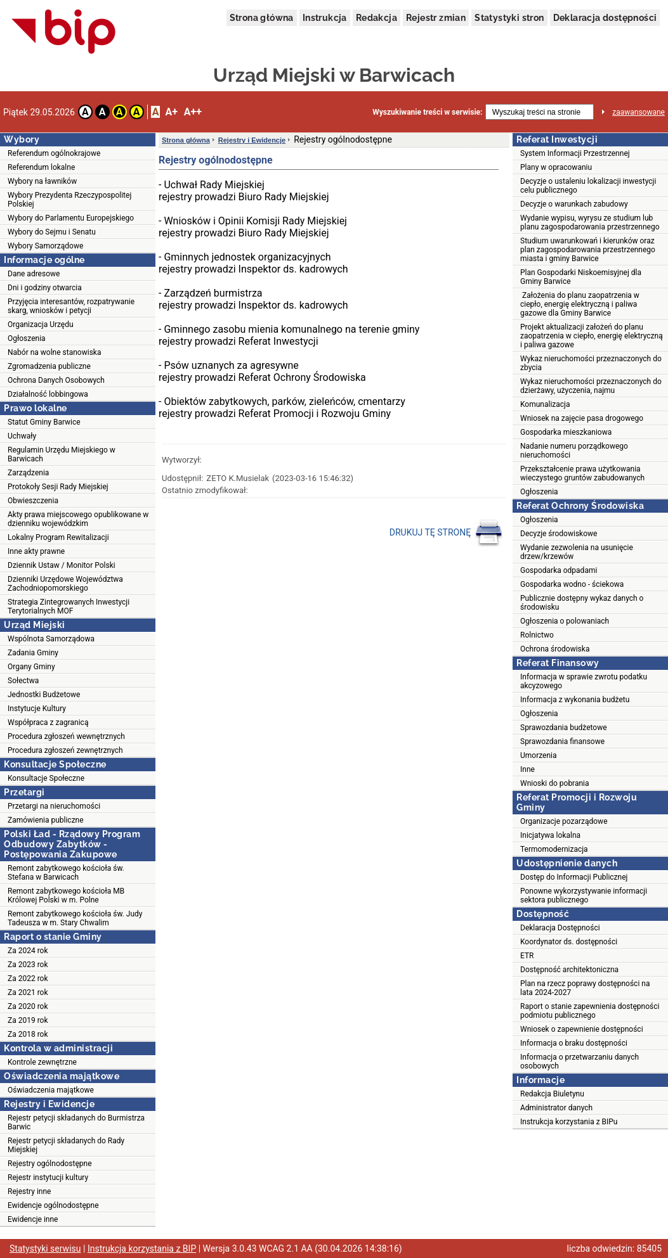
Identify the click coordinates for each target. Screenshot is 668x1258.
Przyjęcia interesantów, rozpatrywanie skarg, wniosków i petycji (71, 306)
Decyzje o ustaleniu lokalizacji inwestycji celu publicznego (588, 186)
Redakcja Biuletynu (552, 1093)
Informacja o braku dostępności (573, 1043)
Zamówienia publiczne (46, 820)
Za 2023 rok (28, 964)
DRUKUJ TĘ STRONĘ (446, 533)
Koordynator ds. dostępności (568, 941)
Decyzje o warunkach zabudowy (574, 204)
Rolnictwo (537, 635)
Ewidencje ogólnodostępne (53, 1205)
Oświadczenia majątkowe (51, 1090)
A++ (193, 112)
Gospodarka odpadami (558, 570)
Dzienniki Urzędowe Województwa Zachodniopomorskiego (65, 584)
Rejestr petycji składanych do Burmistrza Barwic (76, 1122)
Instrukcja (325, 18)
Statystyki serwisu (45, 1248)
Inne (527, 769)
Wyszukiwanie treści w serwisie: (427, 112)
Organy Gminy (31, 666)
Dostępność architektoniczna (569, 969)
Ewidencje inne (33, 1219)
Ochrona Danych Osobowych (56, 380)
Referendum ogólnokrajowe (54, 153)
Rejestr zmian (436, 18)
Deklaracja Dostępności (560, 927)
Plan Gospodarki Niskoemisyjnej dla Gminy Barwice (580, 277)
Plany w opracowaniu (556, 167)
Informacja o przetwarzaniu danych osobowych (579, 1061)
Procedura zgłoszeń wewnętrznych (66, 736)
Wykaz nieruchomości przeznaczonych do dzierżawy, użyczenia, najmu (591, 386)
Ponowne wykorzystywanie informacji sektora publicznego (583, 895)
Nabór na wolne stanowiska (54, 352)
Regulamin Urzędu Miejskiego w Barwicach (61, 454)
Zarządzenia (28, 472)
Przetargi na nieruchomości (54, 806)
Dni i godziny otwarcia (45, 287)
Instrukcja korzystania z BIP (142, 1248)
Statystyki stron (509, 18)
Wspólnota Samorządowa (51, 638)
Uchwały (22, 436)
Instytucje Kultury (37, 708)
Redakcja (376, 18)
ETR (527, 955)
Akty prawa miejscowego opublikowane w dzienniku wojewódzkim (78, 519)
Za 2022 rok (28, 978)
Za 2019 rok (28, 1020)
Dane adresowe (34, 273)
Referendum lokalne (41, 167)
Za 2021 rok (28, 992)
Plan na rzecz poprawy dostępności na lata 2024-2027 (585, 988)
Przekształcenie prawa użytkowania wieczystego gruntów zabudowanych (582, 473)
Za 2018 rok (28, 1034)
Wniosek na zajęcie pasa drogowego (581, 418)
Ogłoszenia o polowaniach (564, 621)
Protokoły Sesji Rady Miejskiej (58, 486)
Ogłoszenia (27, 338)
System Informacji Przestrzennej (575, 153)
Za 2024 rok (28, 950)
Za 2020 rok (28, 1006)
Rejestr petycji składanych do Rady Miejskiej (66, 1145)
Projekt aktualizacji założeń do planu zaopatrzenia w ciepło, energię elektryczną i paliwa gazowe (591, 336)
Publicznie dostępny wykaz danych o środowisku (581, 603)
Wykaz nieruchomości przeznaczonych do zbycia (591, 363)
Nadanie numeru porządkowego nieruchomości (574, 450)
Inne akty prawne (36, 551)
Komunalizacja (545, 404)
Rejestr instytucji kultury (48, 1177)
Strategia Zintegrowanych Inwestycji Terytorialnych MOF (68, 606)
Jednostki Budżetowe (44, 694)
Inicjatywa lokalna (550, 835)
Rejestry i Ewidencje (251, 140)
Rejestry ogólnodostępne (50, 1163)
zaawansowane (638, 112)
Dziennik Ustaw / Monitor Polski (61, 565)
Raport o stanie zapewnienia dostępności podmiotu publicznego (589, 1011)
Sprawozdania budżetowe (563, 727)
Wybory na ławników (42, 181)
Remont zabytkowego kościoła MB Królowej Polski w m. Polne (66, 895)
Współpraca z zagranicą (48, 722)
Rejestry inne (29, 1191)
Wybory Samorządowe (45, 245)
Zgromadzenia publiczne (49, 366)
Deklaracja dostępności (605, 18)
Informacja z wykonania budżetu (574, 699)
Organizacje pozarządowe (564, 821)
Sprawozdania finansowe (562, 741)
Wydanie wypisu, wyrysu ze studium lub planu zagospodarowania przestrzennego (590, 222)
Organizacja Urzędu (41, 324)
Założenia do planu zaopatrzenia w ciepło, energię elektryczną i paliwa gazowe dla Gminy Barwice (579, 304)
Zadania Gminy (33, 652)
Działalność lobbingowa (48, 394)
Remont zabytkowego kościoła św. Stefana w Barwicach (66, 873)
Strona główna (262, 18)
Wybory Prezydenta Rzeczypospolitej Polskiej (69, 200)
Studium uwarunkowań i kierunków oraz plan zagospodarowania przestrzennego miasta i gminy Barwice (587, 249)
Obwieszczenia (33, 500)
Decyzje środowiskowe (558, 533)
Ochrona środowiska (554, 649)
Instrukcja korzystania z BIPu (569, 1121)
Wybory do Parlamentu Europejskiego (71, 218)
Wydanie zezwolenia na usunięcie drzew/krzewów (576, 552)
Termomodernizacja (554, 849)
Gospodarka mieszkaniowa (566, 432)
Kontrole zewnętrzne (42, 1062)
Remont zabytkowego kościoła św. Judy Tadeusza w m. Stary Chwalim (75, 918)
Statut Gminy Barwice (44, 422)
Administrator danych (556, 1107)
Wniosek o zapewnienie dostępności (581, 1029)
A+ (171, 112)
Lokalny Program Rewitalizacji (58, 537)
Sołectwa (23, 680)
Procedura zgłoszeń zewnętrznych (65, 750)
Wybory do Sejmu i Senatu (52, 232)
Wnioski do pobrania (554, 783)
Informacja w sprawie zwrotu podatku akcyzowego (583, 681)
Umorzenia (538, 755)
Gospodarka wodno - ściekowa (572, 584)
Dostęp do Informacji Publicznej (573, 877)
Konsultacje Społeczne (46, 778)
